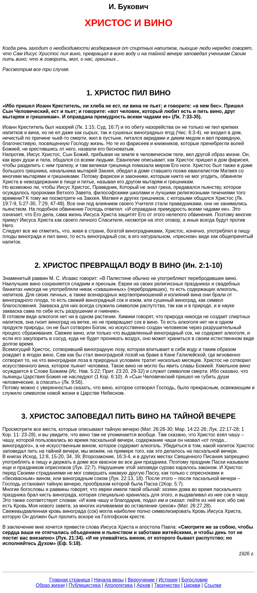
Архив (143, 585)
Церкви (192, 585)
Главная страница (69, 579)
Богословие (194, 579)
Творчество (167, 585)
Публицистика (85, 585)
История (168, 579)
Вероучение (141, 579)
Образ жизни (50, 585)
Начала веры (109, 579)
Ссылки (212, 585)
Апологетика (119, 585)
